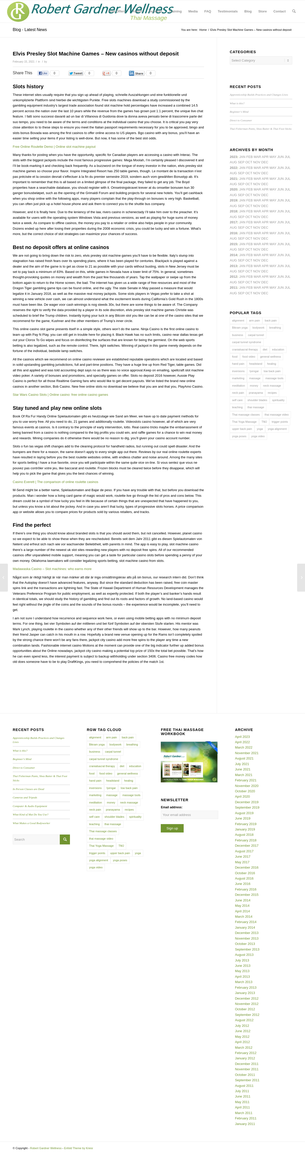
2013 (233, 266)
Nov (256, 184)
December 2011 (247, 1064)
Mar (257, 168)
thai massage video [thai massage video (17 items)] (277, 414)
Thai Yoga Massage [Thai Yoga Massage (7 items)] (244, 421)
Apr (265, 157)
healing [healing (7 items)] (271, 363)
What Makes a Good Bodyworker (31, 823)
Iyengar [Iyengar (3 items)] (254, 371)
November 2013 (247, 938)
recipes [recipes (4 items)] (272, 392)
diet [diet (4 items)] (265, 349)
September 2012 (247, 1015)
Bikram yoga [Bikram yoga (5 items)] (240, 327)
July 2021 (242, 764)
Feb (249, 179)
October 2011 (245, 1075)
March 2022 (244, 747)
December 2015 (247, 895)
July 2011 (242, 1091)
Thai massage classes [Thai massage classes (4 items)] (246, 414)
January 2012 (245, 1058)
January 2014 (245, 927)
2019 (233, 200)
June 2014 (243, 900)
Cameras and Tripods (25, 797)
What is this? (237, 103)
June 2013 (243, 966)
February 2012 (246, 1053)
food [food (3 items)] (234, 356)
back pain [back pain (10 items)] (271, 320)
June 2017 (243, 856)
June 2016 (243, 884)
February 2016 (246, 889)
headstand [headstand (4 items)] (255, 363)
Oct (248, 195)
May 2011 (242, 1102)
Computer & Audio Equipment (30, 806)
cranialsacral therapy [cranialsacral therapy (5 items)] (245, 349)
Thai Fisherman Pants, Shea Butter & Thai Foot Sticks (261, 128)
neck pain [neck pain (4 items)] (238, 392)
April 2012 (242, 1042)
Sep (241, 206)
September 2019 (247, 807)
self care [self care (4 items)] (237, 400)
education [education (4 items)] (278, 349)
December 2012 (247, 998)
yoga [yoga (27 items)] (260, 428)
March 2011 (244, 1113)
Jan (242, 200)
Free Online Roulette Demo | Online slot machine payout (54, 147)
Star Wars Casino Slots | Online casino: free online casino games (60, 395)
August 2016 (244, 878)
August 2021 (244, 758)
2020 (233, 189)
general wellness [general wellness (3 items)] (270, 356)
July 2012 (242, 1026)
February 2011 (246, 1118)
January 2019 (245, 829)
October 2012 (245, 1009)
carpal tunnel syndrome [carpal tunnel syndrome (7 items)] (246, 342)
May (272, 222)
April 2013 (242, 976)
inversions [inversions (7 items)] (238, 371)
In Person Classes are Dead (28, 789)
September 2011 (247, 1080)
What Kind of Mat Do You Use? (30, 814)
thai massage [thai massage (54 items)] (256, 407)
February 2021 (246, 780)
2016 (233, 233)
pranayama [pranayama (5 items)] (256, 392)
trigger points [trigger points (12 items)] (280, 421)
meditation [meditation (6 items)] (238, 385)
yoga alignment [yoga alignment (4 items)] (277, 428)
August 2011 (244, 1086)
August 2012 (244, 1020)
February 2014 (246, 922)
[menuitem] (117, 11)
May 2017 (242, 862)
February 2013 (246, 987)
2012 (233, 277)
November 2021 (247, 753)
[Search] (294, 11)
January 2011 (245, 1124)
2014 (233, 255)
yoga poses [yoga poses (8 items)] (239, 436)
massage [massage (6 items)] (255, 378)
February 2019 (246, 824)
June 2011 (243, 1096)
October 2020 (245, 791)
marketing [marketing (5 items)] (238, 378)
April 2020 (242, 796)
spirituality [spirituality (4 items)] (278, 400)
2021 (233, 179)
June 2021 (243, 769)
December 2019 (247, 802)
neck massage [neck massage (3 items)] (272, 385)
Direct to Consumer (241, 120)
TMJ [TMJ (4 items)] (264, 421)
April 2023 (242, 737)
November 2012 (247, 1004)
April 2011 (242, 1107)
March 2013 (244, 982)
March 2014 (244, 916)
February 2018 (246, 840)
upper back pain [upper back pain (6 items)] (242, 428)
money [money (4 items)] (254, 385)
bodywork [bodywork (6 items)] (258, 327)
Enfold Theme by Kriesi (78, 1148)
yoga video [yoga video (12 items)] (258, 436)
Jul (288, 179)
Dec (264, 206)
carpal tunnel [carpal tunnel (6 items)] (256, 335)
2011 (233, 287)
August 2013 (244, 955)
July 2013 (242, 960)
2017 (233, 222)
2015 (233, 244)
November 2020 (247, 786)
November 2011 (247, 1069)
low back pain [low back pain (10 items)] (272, 371)
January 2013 (245, 993)
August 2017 (244, 851)
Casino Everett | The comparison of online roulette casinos (55, 482)
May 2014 (242, 906)
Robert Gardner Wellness (46, 1148)
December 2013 (247, 933)
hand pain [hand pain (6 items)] (238, 363)
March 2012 (244, 1047)
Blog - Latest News (30, 29)
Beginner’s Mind (239, 111)
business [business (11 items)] (237, 335)
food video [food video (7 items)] (248, 356)
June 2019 (243, 818)
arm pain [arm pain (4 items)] (254, 320)
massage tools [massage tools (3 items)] (274, 378)
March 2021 (244, 775)
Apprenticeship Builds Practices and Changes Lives (259, 94)
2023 (233, 157)
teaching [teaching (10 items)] (237, 407)
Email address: (171, 807)
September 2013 (247, 949)
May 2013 (242, 971)
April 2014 (242, 911)
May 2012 (242, 1037)
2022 (233, 168)
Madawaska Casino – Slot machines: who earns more (52, 569)
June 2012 (243, 1031)
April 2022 (242, 742)
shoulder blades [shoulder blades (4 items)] (257, 400)
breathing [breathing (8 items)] (275, 327)
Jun (280, 179)
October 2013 (245, 944)
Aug (233, 184)
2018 (233, 211)
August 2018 (244, 835)
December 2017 (247, 845)
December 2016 (247, 867)
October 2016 (245, 873)
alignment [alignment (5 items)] (238, 320)
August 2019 (244, 813)
